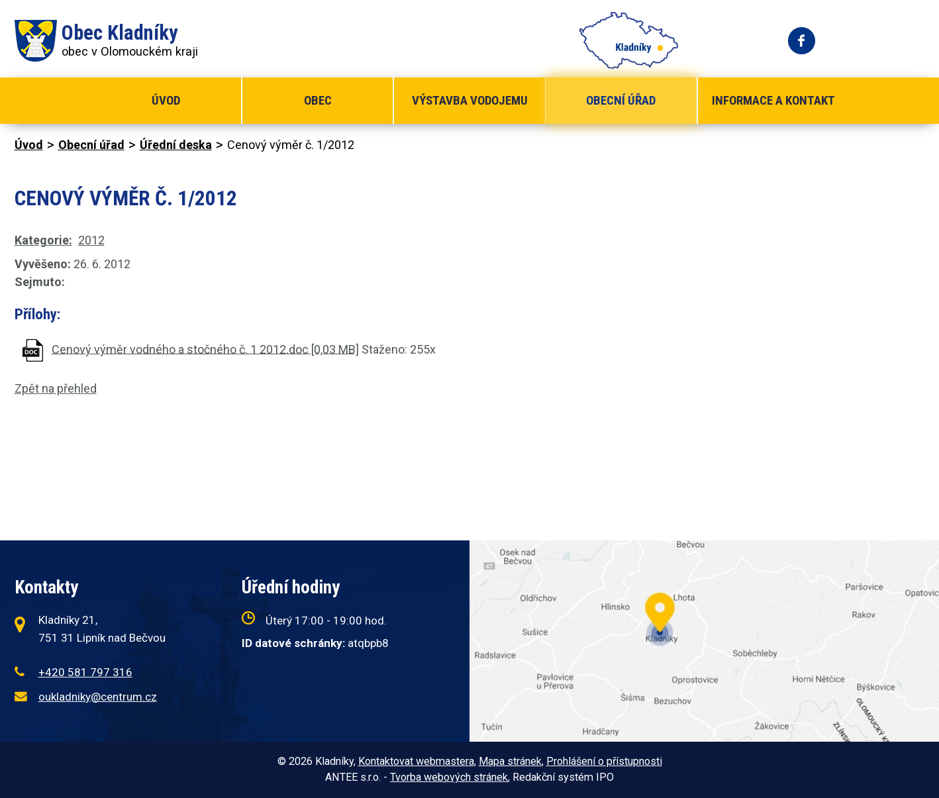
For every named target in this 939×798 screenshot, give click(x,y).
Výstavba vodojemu (470, 100)
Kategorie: (43, 240)
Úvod (166, 100)
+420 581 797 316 (85, 672)
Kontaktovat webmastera (416, 761)
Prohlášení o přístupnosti (604, 761)
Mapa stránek (510, 761)
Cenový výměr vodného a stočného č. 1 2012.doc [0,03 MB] (205, 349)
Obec (318, 100)
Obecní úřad (621, 100)
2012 (91, 240)
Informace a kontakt (773, 100)
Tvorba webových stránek (449, 777)
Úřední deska (176, 145)
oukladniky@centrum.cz (97, 696)
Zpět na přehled (56, 388)
